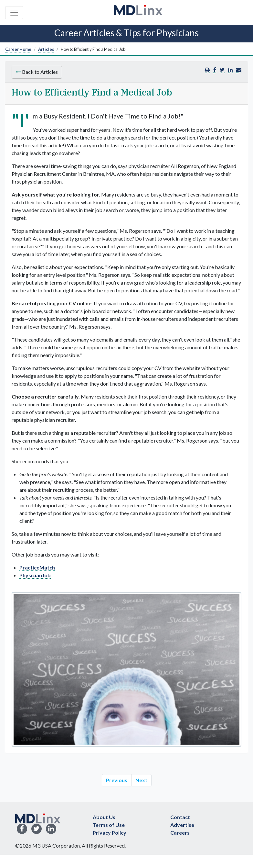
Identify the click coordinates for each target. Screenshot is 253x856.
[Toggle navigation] (14, 12)
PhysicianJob (35, 575)
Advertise (182, 825)
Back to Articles (37, 72)
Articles (46, 49)
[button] (238, 69)
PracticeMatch (37, 567)
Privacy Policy (109, 832)
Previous (116, 780)
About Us (104, 817)
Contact (180, 817)
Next (141, 780)
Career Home (18, 49)
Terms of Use (109, 825)
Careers (180, 832)
